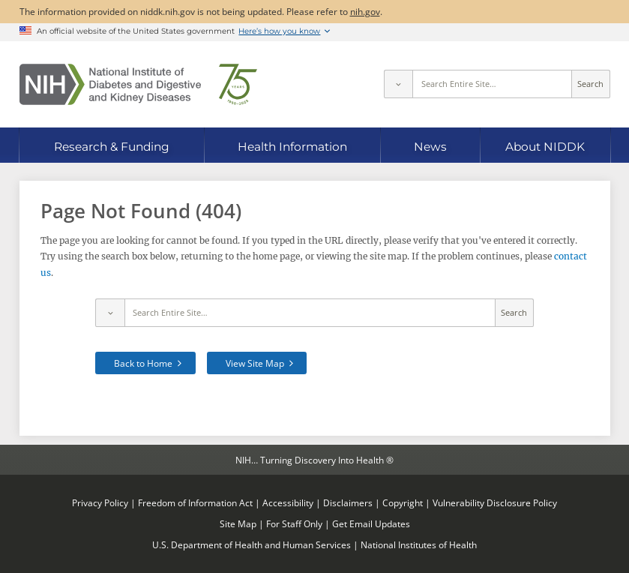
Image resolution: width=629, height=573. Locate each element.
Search (590, 84)
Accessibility (287, 502)
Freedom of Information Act (195, 502)
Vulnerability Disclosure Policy (495, 502)
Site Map (238, 524)
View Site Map (255, 363)
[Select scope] (398, 84)
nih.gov (365, 11)
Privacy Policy (100, 502)
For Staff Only (294, 524)
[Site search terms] (492, 84)
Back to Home (143, 363)
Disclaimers (348, 502)
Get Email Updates (371, 524)
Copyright (402, 502)
